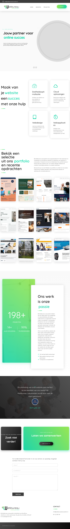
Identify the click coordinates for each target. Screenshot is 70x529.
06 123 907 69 (56, 514)
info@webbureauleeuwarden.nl (11, 1)
